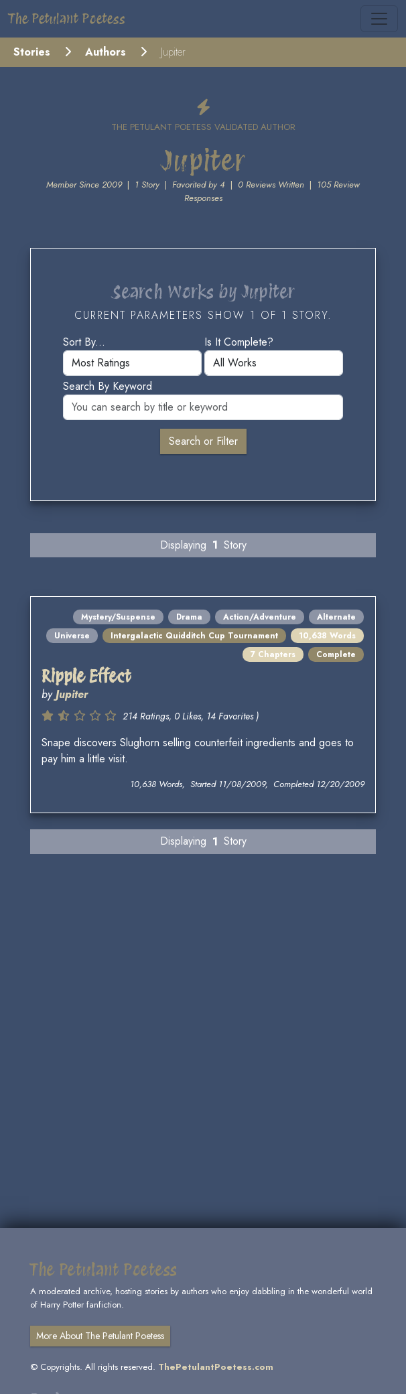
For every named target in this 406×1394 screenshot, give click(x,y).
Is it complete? (238, 342)
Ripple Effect (86, 676)
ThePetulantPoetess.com (215, 1367)
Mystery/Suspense (118, 617)
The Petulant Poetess (66, 19)
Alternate (336, 617)
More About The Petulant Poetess (100, 1335)
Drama (189, 617)
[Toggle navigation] (379, 18)
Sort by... (84, 342)
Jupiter (72, 694)
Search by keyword (107, 386)
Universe (72, 636)
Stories (31, 52)
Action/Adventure (259, 617)
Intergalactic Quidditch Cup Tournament (194, 636)
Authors (105, 52)
